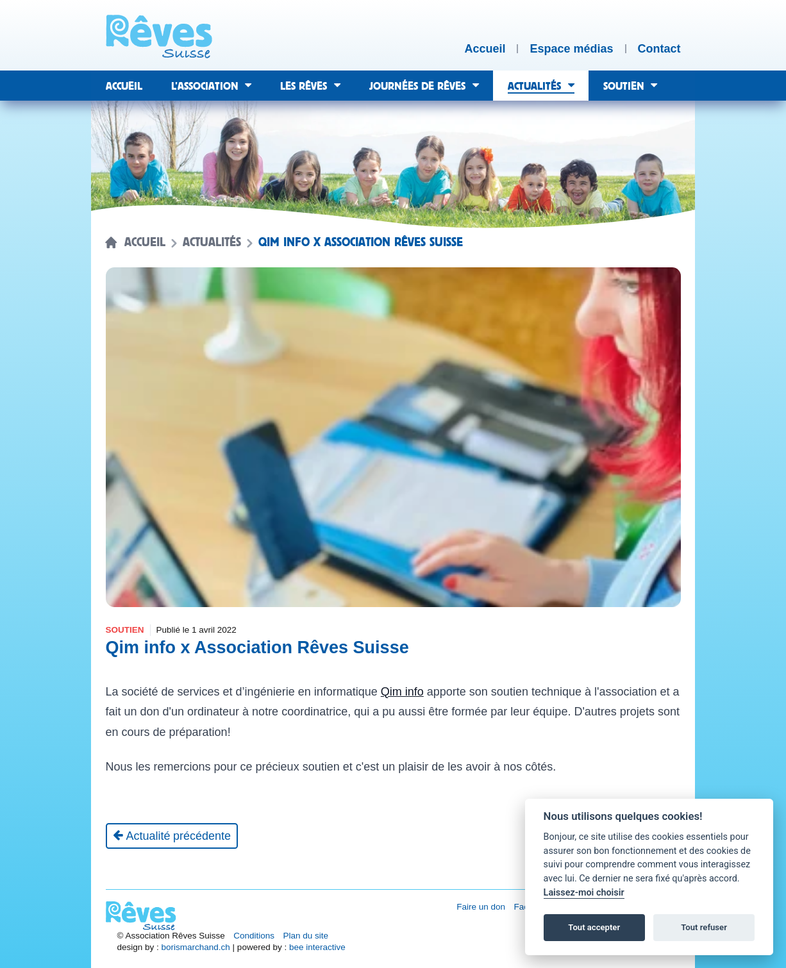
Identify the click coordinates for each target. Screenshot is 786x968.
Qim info (402, 691)
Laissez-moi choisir (584, 892)
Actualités (212, 242)
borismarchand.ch (196, 947)
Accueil (144, 242)
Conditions (253, 935)
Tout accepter (594, 927)
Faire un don (480, 907)
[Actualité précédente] (172, 836)
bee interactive (317, 947)
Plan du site (306, 935)
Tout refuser (704, 927)
